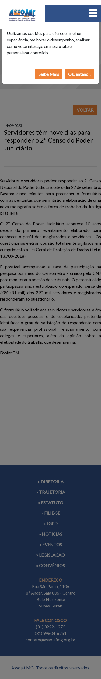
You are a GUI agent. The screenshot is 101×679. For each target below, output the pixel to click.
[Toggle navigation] (93, 13)
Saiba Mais (49, 74)
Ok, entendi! (79, 74)
